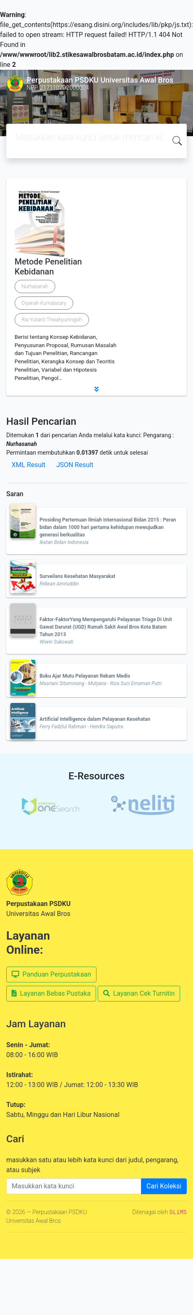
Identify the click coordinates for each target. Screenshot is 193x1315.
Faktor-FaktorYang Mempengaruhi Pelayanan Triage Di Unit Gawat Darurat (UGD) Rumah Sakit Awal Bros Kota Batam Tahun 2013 (106, 627)
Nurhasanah (35, 286)
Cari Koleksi (163, 1186)
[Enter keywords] (73, 1186)
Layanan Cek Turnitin (139, 993)
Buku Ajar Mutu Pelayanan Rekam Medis (85, 676)
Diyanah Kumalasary (44, 303)
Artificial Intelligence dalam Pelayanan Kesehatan (95, 719)
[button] (96, 389)
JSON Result (74, 465)
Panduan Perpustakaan (51, 974)
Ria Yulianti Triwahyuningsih (52, 320)
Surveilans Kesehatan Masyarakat (77, 576)
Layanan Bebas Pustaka (51, 993)
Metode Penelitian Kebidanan (48, 267)
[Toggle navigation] (18, 102)
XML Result (28, 465)
